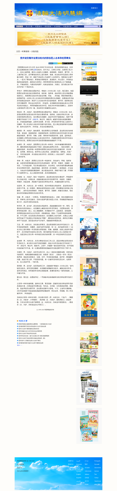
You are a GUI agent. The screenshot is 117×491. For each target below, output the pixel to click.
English (78, 474)
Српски (96, 471)
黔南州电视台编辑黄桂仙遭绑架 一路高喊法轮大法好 (35, 324)
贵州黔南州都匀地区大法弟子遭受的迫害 (31, 343)
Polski (86, 484)
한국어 (87, 481)
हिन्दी (86, 464)
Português (97, 461)
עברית (86, 461)
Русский (96, 464)
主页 (18, 51)
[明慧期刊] (38, 27)
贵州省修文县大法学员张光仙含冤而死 (30, 331)
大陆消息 (34, 51)
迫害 (35, 70)
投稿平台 (19, 467)
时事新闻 (25, 51)
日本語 (87, 477)
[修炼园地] (47, 27)
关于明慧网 (20, 464)
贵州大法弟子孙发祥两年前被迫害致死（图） (32, 338)
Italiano (87, 474)
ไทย (95, 474)
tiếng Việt (97, 484)
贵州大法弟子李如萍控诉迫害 (27, 333)
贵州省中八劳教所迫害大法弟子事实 (30, 340)
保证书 (35, 119)
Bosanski (79, 464)
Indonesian (88, 471)
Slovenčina (97, 467)
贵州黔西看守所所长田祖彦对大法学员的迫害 (32, 326)
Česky (78, 467)
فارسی (78, 481)
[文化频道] (57, 27)
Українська (97, 481)
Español (78, 477)
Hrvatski (87, 467)
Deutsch (78, 471)
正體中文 (70, 461)
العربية (78, 461)
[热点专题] (29, 27)
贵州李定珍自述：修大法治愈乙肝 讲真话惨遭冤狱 (34, 336)
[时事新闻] (19, 27)
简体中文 (70, 464)
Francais (79, 484)
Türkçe (96, 477)
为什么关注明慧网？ (23, 471)
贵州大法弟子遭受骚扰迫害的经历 (29, 328)
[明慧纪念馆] (67, 27)
